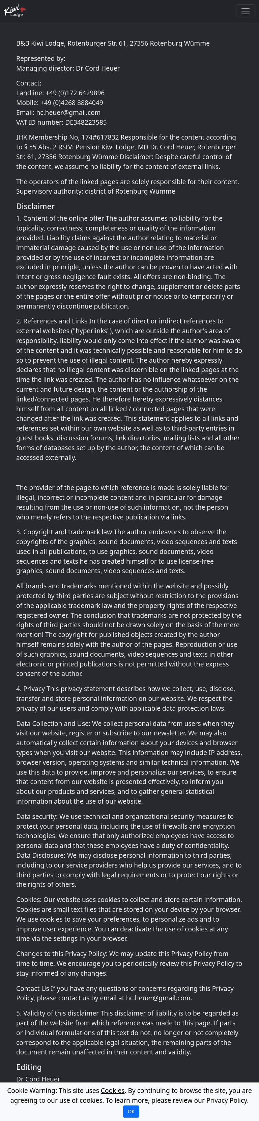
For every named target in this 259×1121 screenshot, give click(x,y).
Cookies (113, 1090)
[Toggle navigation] (245, 11)
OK (131, 1111)
